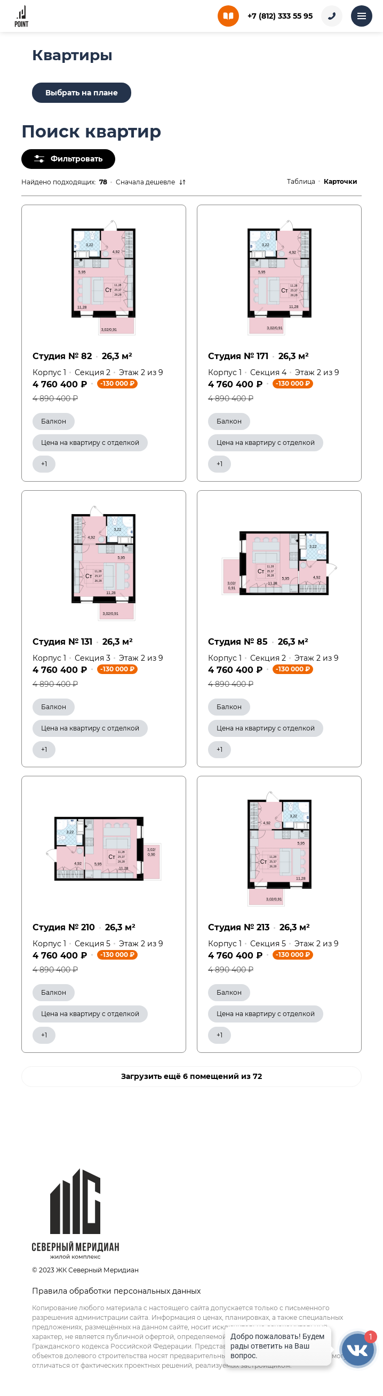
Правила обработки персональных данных (116, 1291)
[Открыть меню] (361, 16)
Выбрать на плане (81, 93)
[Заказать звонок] (331, 16)
